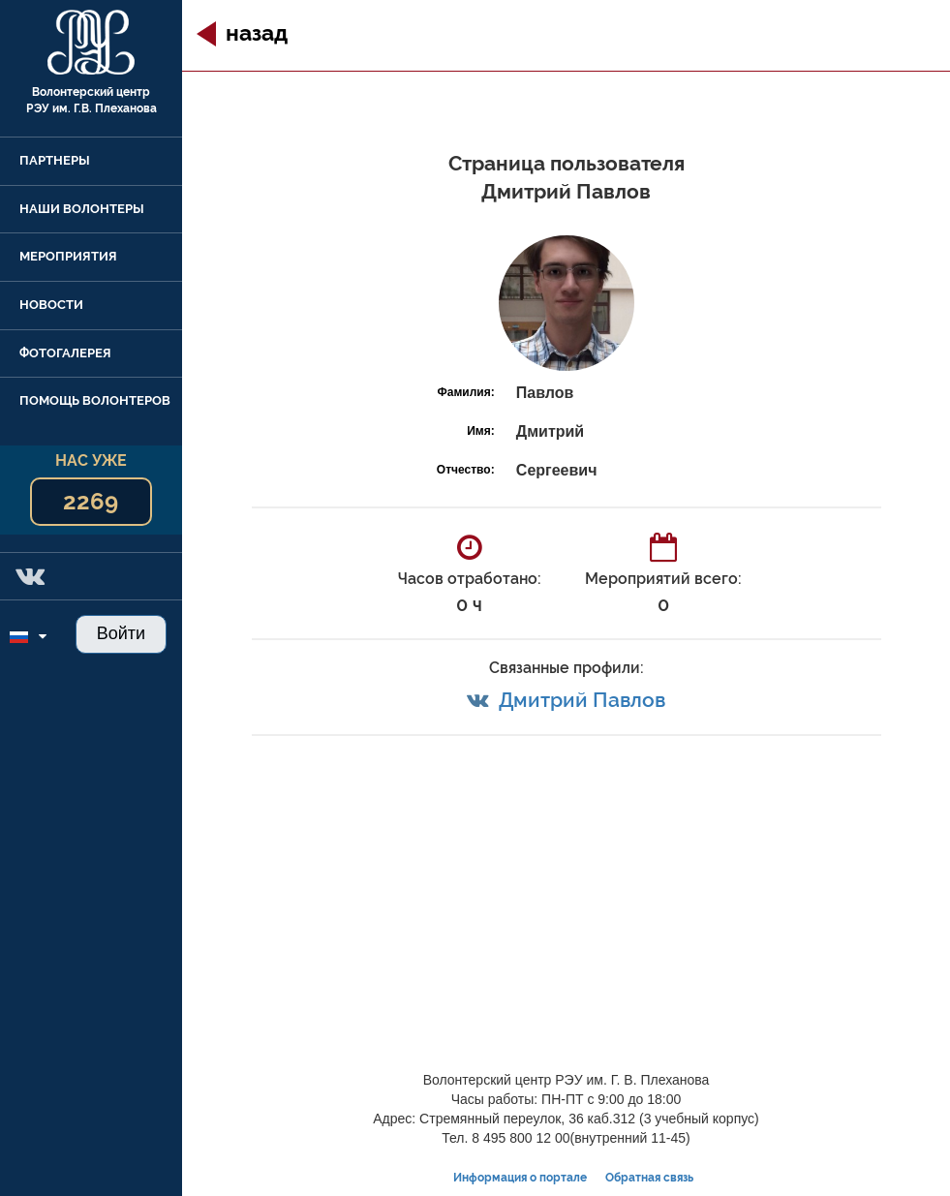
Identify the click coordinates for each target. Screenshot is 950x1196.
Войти (121, 633)
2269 (90, 501)
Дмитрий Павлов (582, 700)
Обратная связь (649, 1177)
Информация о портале (520, 1177)
